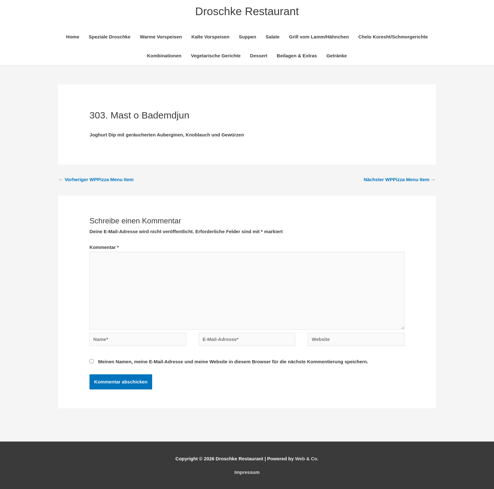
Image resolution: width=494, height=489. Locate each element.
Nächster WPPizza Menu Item (399, 179)
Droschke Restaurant (247, 11)
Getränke (336, 55)
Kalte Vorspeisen (210, 36)
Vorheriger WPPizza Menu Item (96, 179)
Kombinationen (164, 55)
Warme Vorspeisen (161, 36)
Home (72, 36)
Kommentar (104, 247)
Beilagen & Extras (297, 55)
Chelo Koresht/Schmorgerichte (393, 36)
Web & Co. (307, 458)
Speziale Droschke (109, 36)
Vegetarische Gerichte (216, 55)
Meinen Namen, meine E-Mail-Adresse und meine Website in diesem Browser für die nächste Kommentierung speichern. (233, 361)
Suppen (247, 36)
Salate (272, 36)
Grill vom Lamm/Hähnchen (319, 36)
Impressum (247, 472)
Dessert (258, 55)
